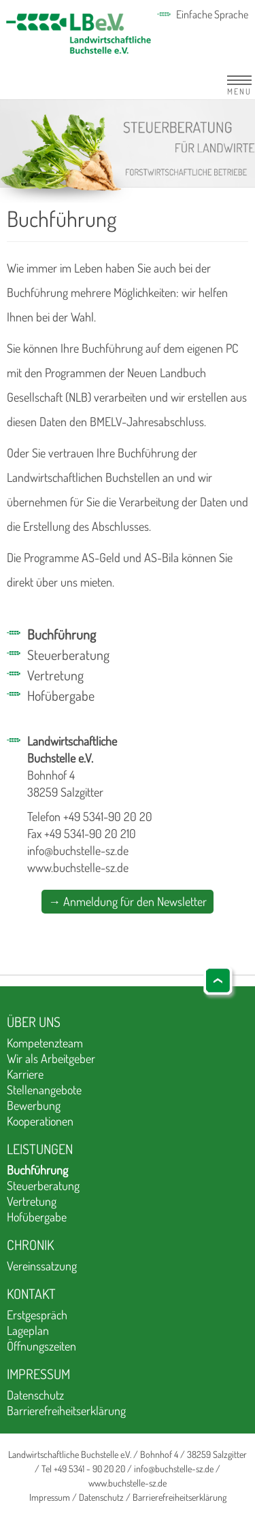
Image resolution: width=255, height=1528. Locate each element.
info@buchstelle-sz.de (78, 850)
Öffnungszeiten (41, 1345)
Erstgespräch (37, 1314)
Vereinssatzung (42, 1265)
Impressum (38, 1374)
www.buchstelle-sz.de (78, 867)
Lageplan (28, 1330)
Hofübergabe (61, 695)
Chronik (30, 1244)
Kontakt (31, 1293)
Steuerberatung (68, 654)
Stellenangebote (44, 1089)
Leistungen (40, 1149)
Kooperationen (40, 1120)
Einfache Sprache (212, 14)
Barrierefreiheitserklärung (66, 1410)
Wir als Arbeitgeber (51, 1058)
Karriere (25, 1073)
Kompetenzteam (45, 1042)
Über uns (34, 1021)
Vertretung (55, 675)
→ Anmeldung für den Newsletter (127, 901)
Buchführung (61, 634)
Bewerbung (34, 1105)
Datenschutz (35, 1394)
